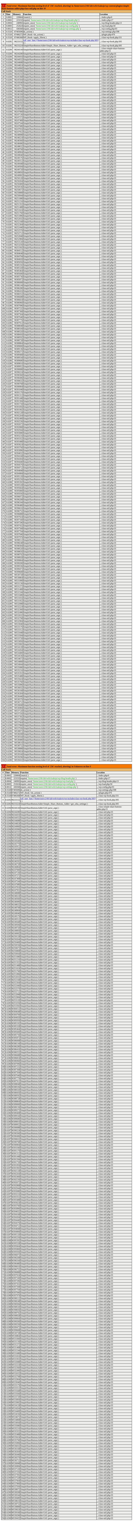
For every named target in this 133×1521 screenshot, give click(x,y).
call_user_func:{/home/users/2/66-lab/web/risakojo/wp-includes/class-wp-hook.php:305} (61, 40)
